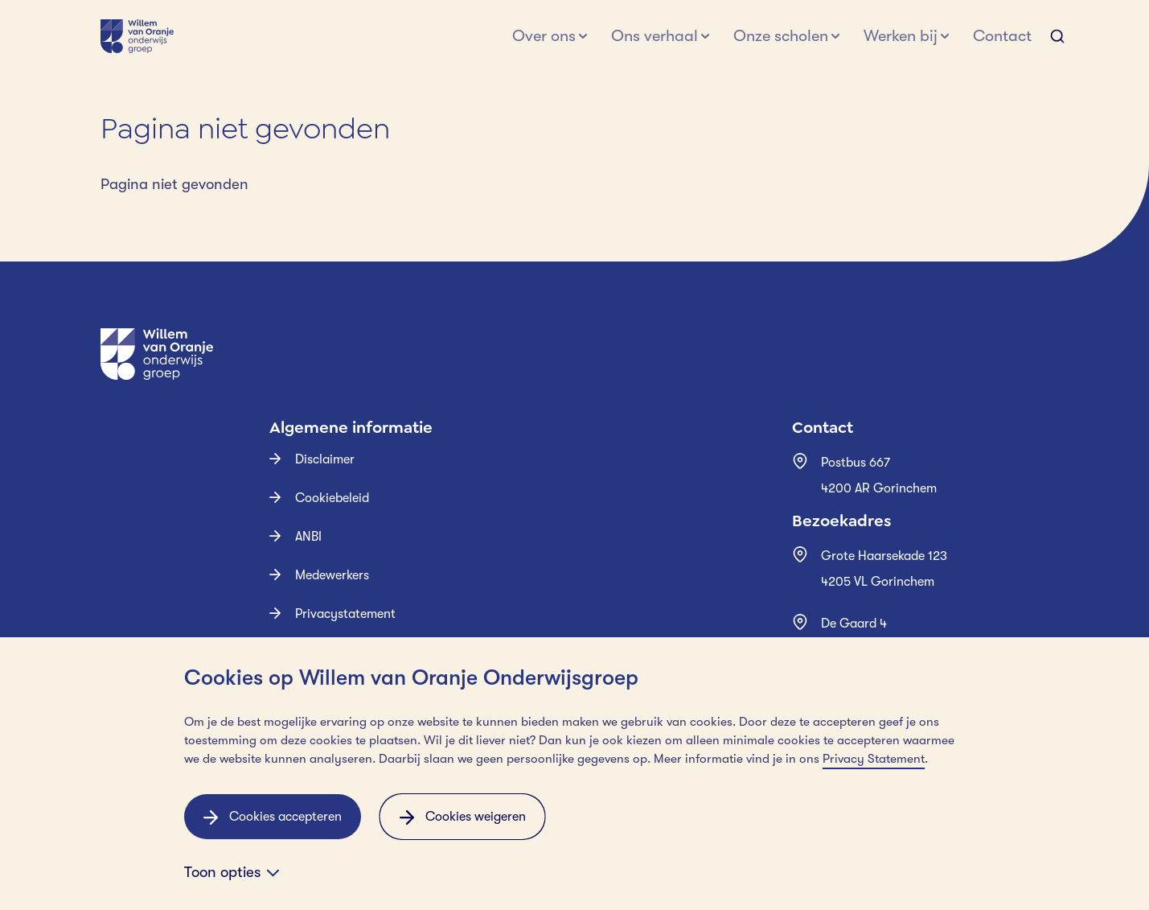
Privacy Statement (874, 758)
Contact (1002, 36)
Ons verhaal (654, 36)
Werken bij (901, 36)
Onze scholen (780, 36)
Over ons (544, 36)
